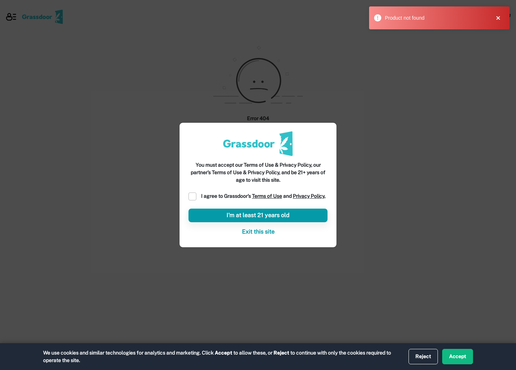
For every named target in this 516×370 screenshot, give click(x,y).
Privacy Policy (308, 196)
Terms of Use (267, 196)
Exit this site (258, 231)
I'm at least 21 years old (258, 215)
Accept (457, 356)
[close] (501, 18)
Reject (423, 356)
